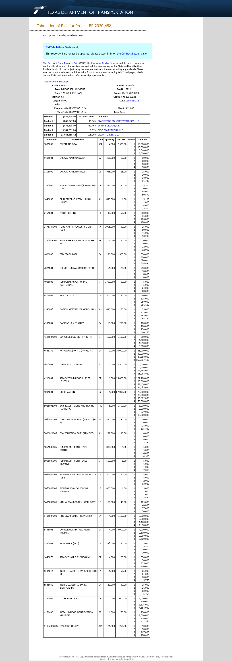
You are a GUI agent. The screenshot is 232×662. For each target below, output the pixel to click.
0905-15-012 (132, 100)
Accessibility (167, 656)
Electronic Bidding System (104, 63)
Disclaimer (131, 656)
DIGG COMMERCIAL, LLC (110, 130)
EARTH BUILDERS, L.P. (109, 125)
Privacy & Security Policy (149, 656)
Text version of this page (56, 81)
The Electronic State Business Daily (61, 63)
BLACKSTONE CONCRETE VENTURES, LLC (118, 121)
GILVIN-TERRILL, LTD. (108, 134)
